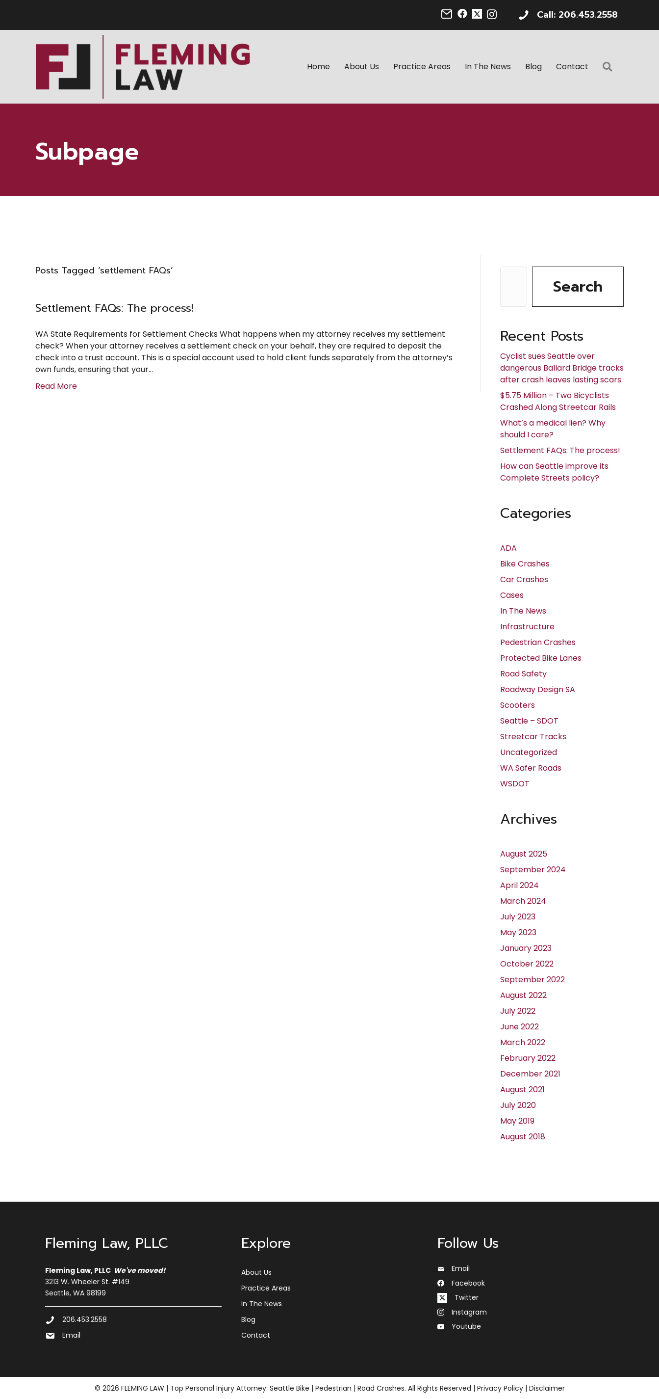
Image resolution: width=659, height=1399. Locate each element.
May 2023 (518, 933)
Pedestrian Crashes (538, 642)
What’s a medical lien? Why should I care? (553, 429)
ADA (508, 548)
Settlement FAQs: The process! (114, 308)
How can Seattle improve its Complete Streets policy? (554, 472)
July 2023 (517, 917)
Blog (534, 67)
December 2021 (530, 1074)
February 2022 (528, 1058)
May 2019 (517, 1121)
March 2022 (522, 1043)
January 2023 (526, 948)
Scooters (517, 705)
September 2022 (532, 980)
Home (318, 67)
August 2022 (523, 995)
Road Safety (523, 674)
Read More (56, 386)
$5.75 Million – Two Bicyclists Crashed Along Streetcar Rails (558, 401)
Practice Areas (422, 67)
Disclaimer (547, 1389)
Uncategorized (528, 752)
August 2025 (523, 854)
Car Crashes (524, 580)
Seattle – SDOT (529, 721)
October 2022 (527, 964)
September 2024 (533, 870)
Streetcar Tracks (533, 737)
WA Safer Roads (530, 768)
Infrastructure (527, 627)
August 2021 (522, 1090)
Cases (512, 595)
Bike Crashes (525, 564)
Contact (573, 67)
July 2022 (517, 1011)
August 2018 (522, 1137)
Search (578, 287)
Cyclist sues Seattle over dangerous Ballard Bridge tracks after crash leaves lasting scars (562, 368)
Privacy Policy (500, 1389)
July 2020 (518, 1105)
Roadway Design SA (537, 690)
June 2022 (519, 1027)
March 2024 (523, 901)
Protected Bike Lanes (541, 658)
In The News (488, 67)
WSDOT (515, 784)
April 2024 (519, 885)
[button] (610, 67)
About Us (362, 67)
